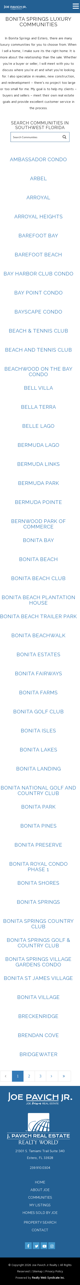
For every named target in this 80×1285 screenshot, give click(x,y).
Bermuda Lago (38, 445)
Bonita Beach (38, 559)
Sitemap (37, 1271)
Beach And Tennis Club (38, 350)
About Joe (40, 1190)
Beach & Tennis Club (38, 331)
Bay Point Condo (38, 293)
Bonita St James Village (38, 978)
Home (40, 1182)
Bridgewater (39, 1054)
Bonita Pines (38, 826)
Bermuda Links (38, 464)
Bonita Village (38, 997)
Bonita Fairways (38, 673)
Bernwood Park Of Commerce (38, 524)
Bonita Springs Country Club (38, 924)
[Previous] (6, 1076)
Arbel (38, 178)
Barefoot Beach (38, 255)
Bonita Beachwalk (38, 635)
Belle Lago (38, 426)
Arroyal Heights (38, 216)
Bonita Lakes (38, 750)
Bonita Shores (38, 883)
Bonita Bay (38, 540)
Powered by (40, 1277)
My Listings (40, 1205)
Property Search (40, 1222)
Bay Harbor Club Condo (38, 274)
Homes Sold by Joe (40, 1213)
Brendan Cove (38, 1035)
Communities (40, 1198)
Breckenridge (38, 1016)
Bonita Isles (38, 731)
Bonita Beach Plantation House (38, 600)
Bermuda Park (38, 483)
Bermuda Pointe (38, 502)
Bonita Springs (38, 902)
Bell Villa (38, 388)
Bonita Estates (38, 654)
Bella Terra (38, 407)
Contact (40, 1230)
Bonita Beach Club (38, 578)
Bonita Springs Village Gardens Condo (38, 962)
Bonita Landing (38, 769)
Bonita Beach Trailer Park (38, 616)
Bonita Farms (38, 692)
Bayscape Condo (38, 312)
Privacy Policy (54, 1271)
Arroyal (38, 197)
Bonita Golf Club (38, 712)
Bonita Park (38, 807)
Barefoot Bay (38, 236)
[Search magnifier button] (64, 137)
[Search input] (35, 137)
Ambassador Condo (38, 159)
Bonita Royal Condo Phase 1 (38, 866)
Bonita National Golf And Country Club (38, 790)
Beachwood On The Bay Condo (38, 371)
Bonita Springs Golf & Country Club (38, 943)
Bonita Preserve (38, 845)
